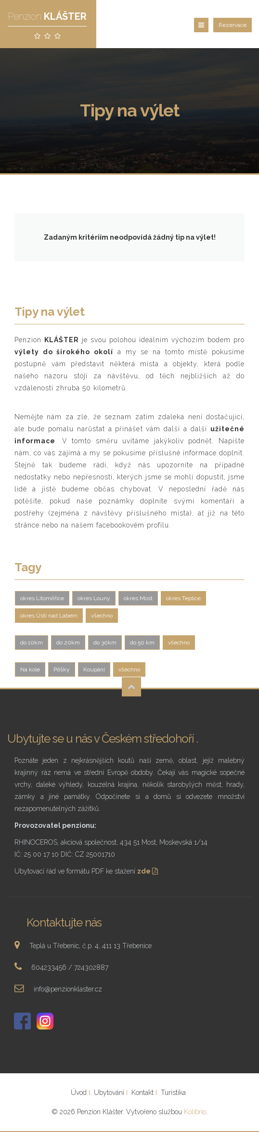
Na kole (30, 669)
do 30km (105, 642)
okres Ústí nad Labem (49, 615)
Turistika (173, 1092)
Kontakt (142, 1092)
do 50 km (142, 642)
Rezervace (232, 25)
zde (148, 871)
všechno (102, 615)
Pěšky (61, 669)
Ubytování (109, 1092)
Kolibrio (195, 1112)
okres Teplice (183, 598)
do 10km (31, 642)
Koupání (94, 669)
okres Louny (94, 598)
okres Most (138, 598)
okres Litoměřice (42, 598)
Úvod (79, 1092)
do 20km (68, 642)
